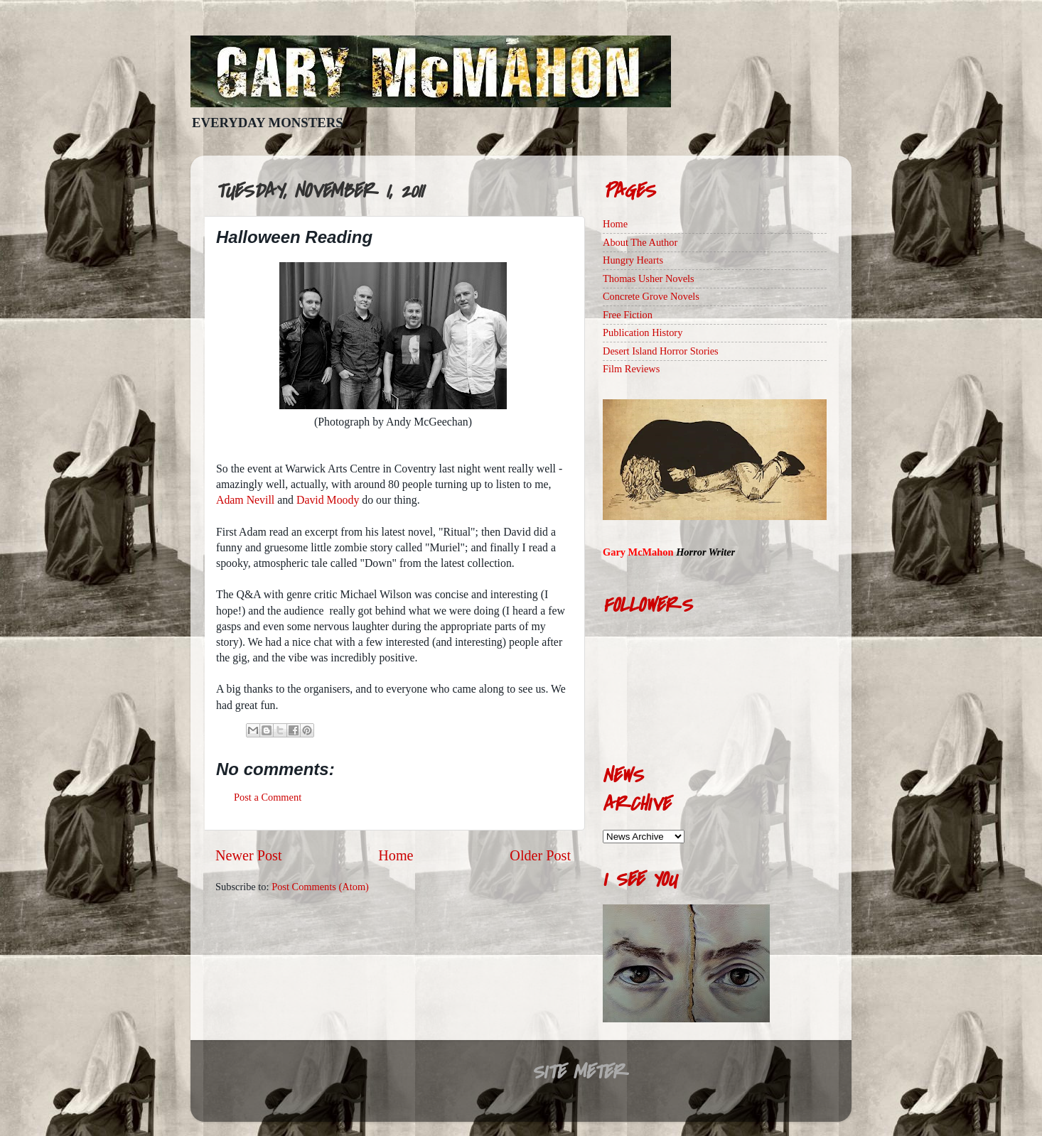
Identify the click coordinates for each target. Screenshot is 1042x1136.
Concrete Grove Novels (651, 296)
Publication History (642, 332)
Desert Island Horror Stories (661, 351)
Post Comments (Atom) (320, 886)
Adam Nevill (245, 500)
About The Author (640, 242)
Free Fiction (627, 314)
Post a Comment (267, 797)
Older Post (540, 855)
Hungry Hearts (633, 260)
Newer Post (248, 855)
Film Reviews (631, 368)
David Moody (327, 500)
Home (395, 855)
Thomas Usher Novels (648, 278)
